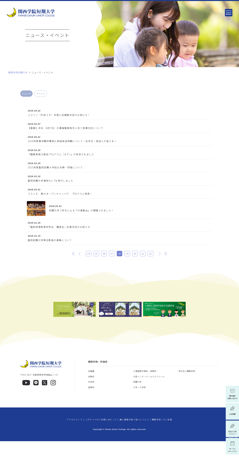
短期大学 (137, 406)
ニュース (26, 93)
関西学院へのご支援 (162, 444)
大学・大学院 (139, 412)
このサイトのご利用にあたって (101, 444)
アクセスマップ (74, 444)
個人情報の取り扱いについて (134, 444)
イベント (40, 93)
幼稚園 (91, 396)
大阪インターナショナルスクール (149, 401)
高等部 (91, 412)
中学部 (91, 406)
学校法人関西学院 (186, 396)
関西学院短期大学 (17, 72)
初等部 (91, 401)
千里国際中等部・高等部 (144, 396)
